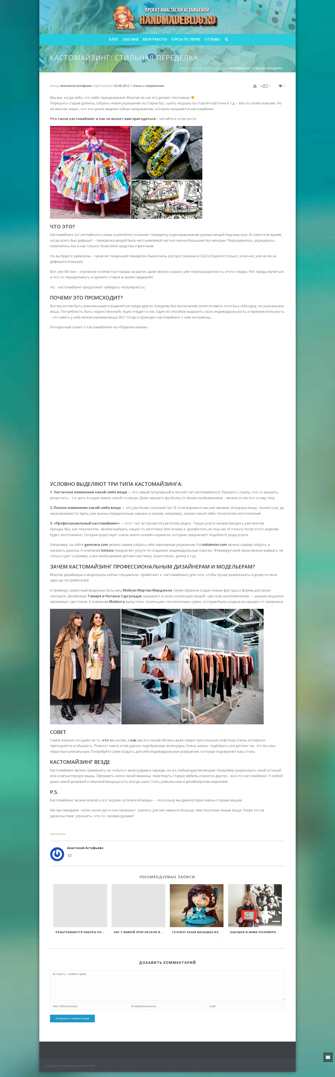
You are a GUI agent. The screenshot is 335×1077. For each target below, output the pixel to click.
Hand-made (57, 834)
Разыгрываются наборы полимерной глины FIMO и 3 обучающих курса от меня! (81, 932)
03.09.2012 (121, 86)
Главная (185, 68)
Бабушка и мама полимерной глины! (256, 932)
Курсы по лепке (185, 39)
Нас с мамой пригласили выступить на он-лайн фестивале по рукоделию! (139, 932)
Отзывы (212, 39)
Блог (114, 39)
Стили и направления (210, 68)
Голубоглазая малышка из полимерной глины (197, 932)
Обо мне (131, 39)
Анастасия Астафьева (76, 86)
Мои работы (155, 39)
